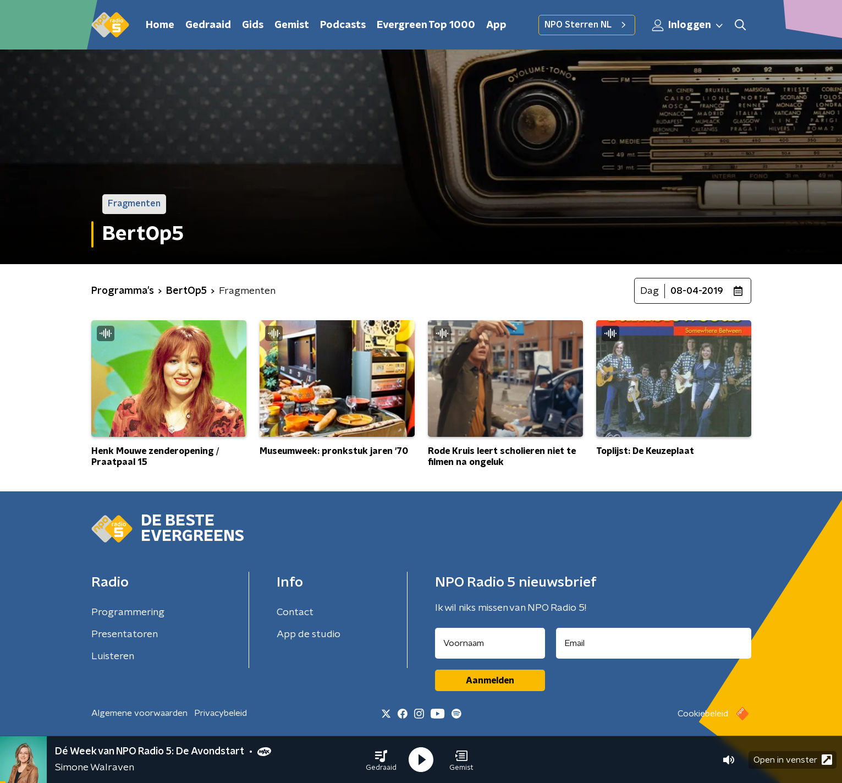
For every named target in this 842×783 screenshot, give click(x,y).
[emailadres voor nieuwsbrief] (653, 643)
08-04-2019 (696, 291)
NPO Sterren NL (586, 24)
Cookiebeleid (703, 713)
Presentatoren (124, 634)
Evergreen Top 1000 (426, 25)
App (496, 25)
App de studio (308, 634)
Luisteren (112, 656)
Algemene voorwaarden (139, 713)
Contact (295, 612)
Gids (252, 25)
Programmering (127, 612)
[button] (381, 759)
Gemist (291, 25)
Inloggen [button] (688, 25)
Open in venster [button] (792, 759)
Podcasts (343, 25)
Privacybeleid (220, 713)
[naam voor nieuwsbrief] (490, 643)
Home (160, 25)
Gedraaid (208, 25)
